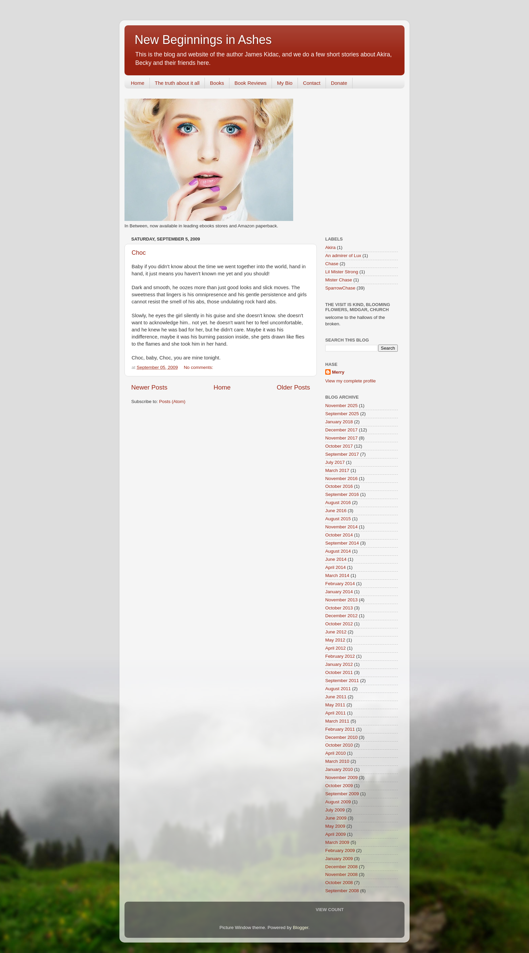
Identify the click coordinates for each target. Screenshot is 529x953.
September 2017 (342, 454)
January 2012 (339, 664)
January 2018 (339, 421)
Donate (339, 83)
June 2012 (335, 631)
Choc (139, 252)
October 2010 (339, 745)
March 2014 (337, 575)
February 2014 (340, 583)
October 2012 (339, 623)
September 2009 (342, 793)
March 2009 (337, 842)
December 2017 (341, 429)
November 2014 (341, 526)
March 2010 (337, 761)
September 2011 (342, 680)
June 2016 (335, 510)
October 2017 (339, 446)
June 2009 (335, 818)
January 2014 (339, 591)
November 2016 (341, 478)
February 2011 (340, 729)
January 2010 (339, 769)
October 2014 (339, 534)
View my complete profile (350, 380)
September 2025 (342, 413)
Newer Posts (149, 387)
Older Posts (293, 387)
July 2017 (335, 462)
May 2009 (335, 826)
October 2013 (339, 607)
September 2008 (342, 890)
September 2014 (342, 543)
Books (217, 83)
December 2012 (341, 615)
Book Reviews (250, 83)
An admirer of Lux (343, 255)
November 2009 (341, 777)
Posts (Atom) (172, 401)
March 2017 (337, 470)
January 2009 (339, 858)
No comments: (199, 367)
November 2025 (341, 405)
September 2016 (342, 494)
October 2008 (339, 882)
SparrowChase (340, 288)
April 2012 (335, 648)
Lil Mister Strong (341, 271)
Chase (331, 263)
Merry (338, 372)
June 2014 (335, 559)
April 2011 (335, 713)
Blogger (300, 927)
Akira (330, 247)
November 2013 (341, 599)
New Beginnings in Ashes (203, 40)
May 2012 (335, 640)
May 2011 (335, 704)
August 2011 (338, 688)
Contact (312, 83)
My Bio (285, 83)
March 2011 (337, 721)
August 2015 (338, 518)
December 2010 (341, 737)
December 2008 (341, 866)
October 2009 (339, 785)
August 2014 (338, 551)
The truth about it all (177, 83)
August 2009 (338, 801)
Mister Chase (338, 279)
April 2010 (335, 753)
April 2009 (335, 834)
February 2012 (340, 656)
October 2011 (339, 672)
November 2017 (341, 438)
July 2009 (335, 809)
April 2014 (335, 567)
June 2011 (335, 696)
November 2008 (341, 874)
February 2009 (340, 850)
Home (137, 83)
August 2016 (338, 502)
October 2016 (339, 486)
